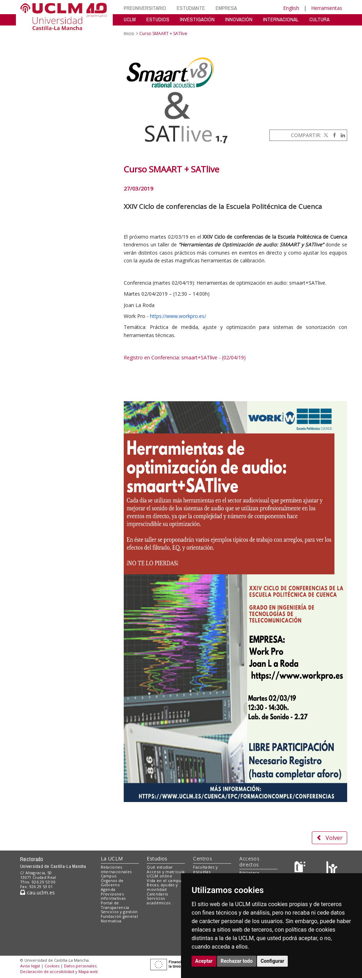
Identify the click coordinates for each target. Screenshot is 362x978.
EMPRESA (226, 8)
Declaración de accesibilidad (47, 971)
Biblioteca (249, 872)
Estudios (157, 858)
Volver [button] (329, 838)
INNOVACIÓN (238, 19)
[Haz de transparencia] (301, 868)
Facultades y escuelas (205, 869)
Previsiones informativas (113, 896)
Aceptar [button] (204, 961)
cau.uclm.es (37, 892)
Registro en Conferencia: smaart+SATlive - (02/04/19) (185, 357)
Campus (109, 876)
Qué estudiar (160, 867)
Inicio (129, 33)
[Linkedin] (341, 135)
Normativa (111, 920)
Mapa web (88, 971)
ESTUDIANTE (191, 8)
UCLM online (159, 876)
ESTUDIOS (157, 19)
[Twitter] (325, 135)
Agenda (108, 889)
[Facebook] (332, 135)
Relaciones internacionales (116, 869)
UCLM (130, 19)
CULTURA (319, 19)
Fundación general (119, 916)
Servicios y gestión (119, 911)
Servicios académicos (158, 900)
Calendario (157, 894)
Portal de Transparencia (115, 905)
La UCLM (112, 858)
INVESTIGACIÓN (197, 19)
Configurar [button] (272, 961)
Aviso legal (30, 965)
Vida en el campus (165, 880)
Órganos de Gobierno (112, 883)
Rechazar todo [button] (237, 961)
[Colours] (331, 868)
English (291, 8)
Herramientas (326, 8)
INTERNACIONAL (281, 19)
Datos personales (80, 965)
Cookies (52, 965)
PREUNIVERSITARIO (145, 8)
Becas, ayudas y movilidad (162, 887)
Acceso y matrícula (166, 871)
